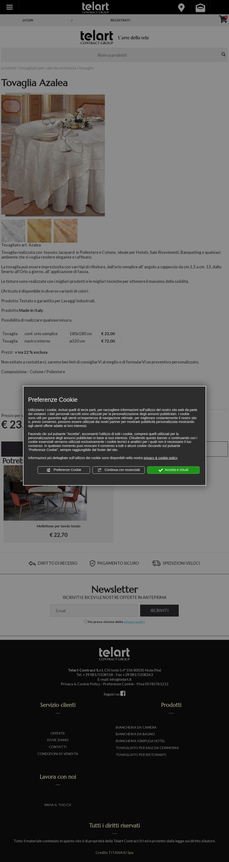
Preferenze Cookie (63, 470)
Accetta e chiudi (173, 470)
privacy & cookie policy (161, 458)
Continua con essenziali (118, 470)
